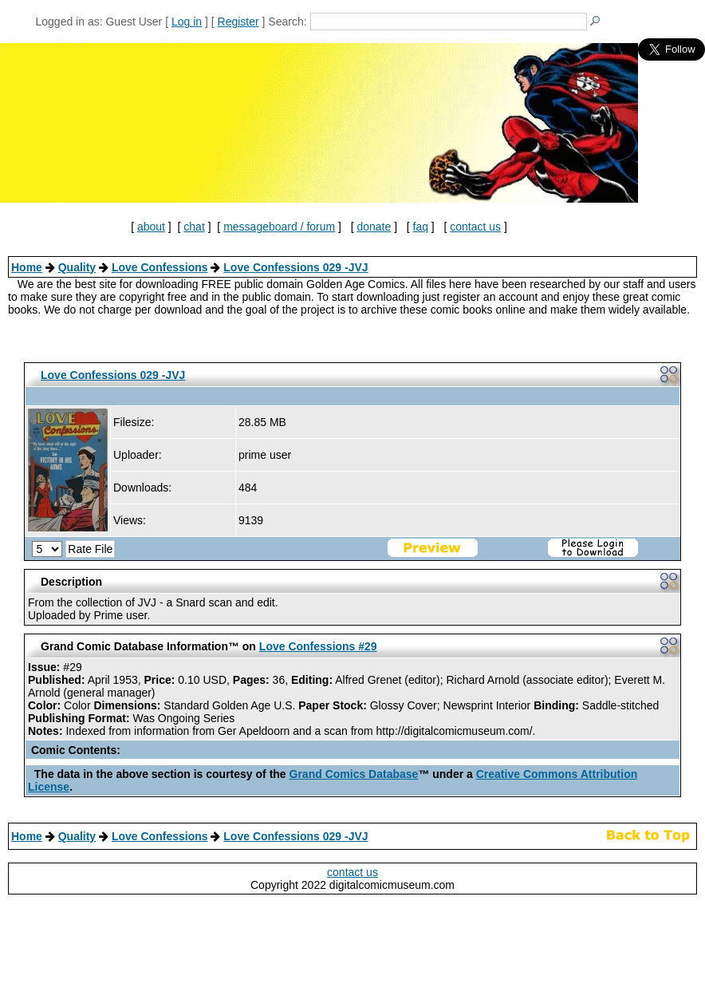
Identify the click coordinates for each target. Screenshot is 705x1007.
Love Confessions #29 (318, 646)
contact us (475, 226)
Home (26, 267)
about (151, 226)
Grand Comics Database (354, 774)
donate (373, 226)
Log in (186, 21)
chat (193, 226)
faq (420, 226)
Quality (77, 267)
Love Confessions (160, 267)
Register (238, 21)
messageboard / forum (279, 226)
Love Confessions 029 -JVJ (295, 267)
